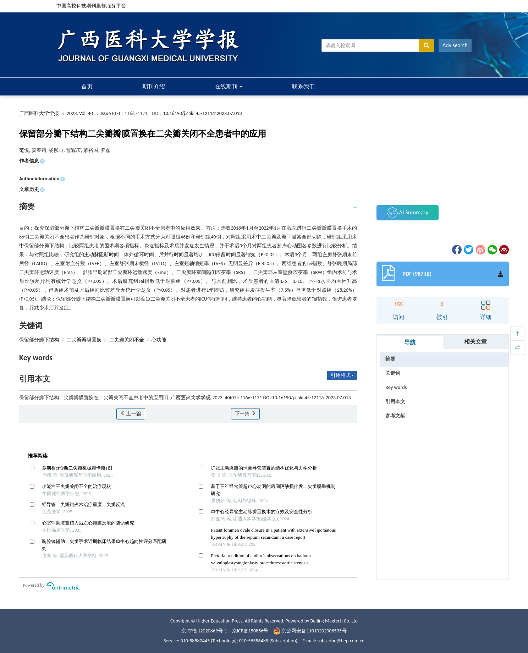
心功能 (159, 340)
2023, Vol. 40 (80, 113)
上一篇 (130, 414)
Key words (396, 387)
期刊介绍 (153, 86)
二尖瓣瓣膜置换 (84, 340)
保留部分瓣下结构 (39, 340)
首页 (87, 86)
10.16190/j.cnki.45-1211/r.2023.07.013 (202, 113)
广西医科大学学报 (39, 113)
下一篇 (245, 414)
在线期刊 (228, 86)
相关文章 (475, 341)
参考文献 (395, 416)
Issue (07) (110, 113)
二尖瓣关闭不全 (126, 340)
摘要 (390, 359)
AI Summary (407, 212)
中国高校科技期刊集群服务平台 (91, 6)
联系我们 (303, 86)
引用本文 (395, 402)
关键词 (392, 373)
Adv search (455, 45)
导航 (410, 342)
